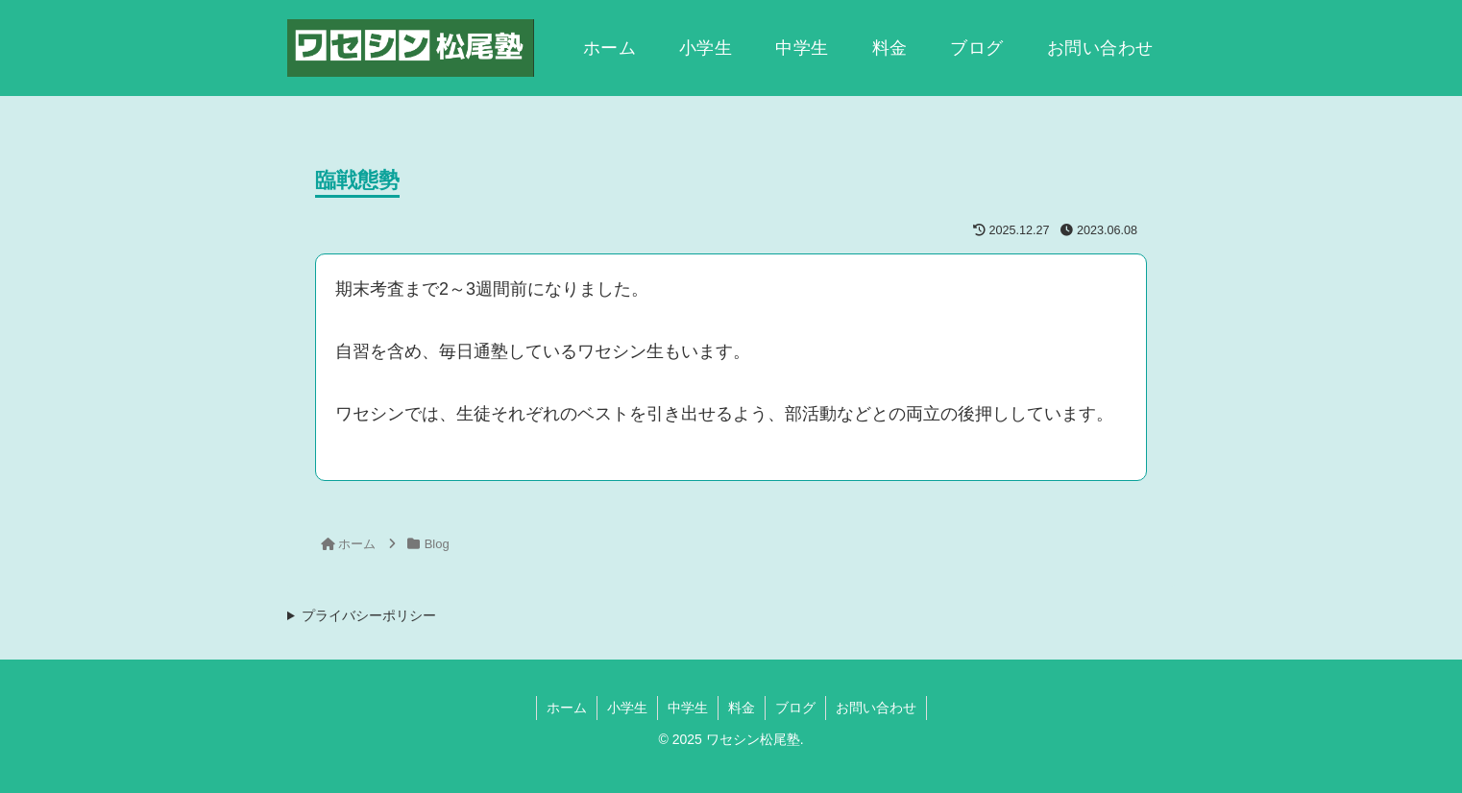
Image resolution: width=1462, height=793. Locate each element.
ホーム (567, 707)
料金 (741, 707)
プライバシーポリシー (369, 615)
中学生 (688, 707)
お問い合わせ (876, 707)
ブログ (795, 707)
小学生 (627, 707)
